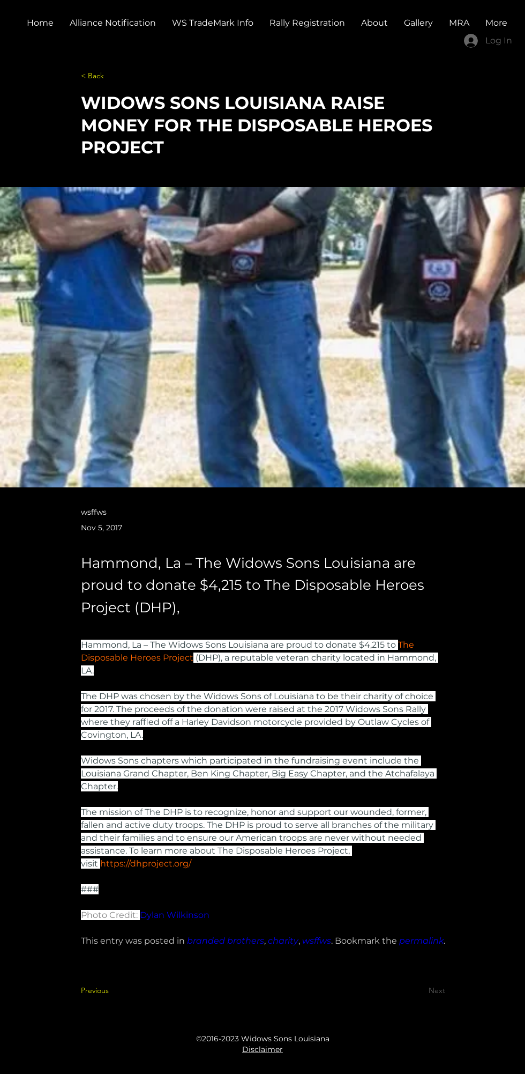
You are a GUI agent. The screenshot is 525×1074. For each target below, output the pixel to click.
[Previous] (116, 990)
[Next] (418, 990)
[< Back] (116, 76)
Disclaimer (262, 1049)
